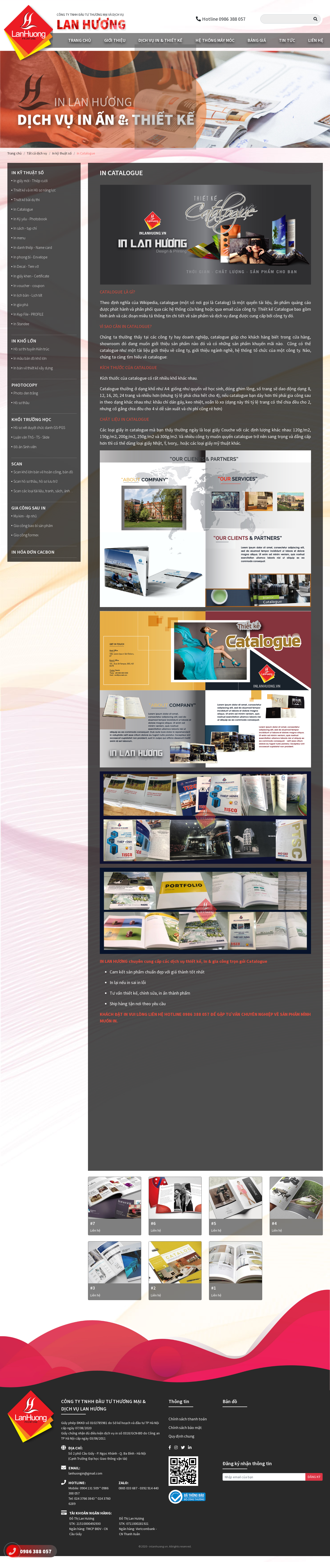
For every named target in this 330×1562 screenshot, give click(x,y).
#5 (213, 1227)
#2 (153, 1294)
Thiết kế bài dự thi (26, 201)
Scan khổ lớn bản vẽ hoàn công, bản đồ (43, 480)
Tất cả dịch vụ (37, 154)
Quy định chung (181, 1442)
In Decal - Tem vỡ (26, 270)
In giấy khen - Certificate (31, 280)
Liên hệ (315, 41)
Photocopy (24, 391)
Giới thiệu (114, 41)
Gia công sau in (29, 523)
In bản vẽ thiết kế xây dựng (33, 374)
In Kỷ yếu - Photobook (29, 221)
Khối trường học (32, 427)
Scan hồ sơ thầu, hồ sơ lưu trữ (35, 490)
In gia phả (20, 309)
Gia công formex (25, 551)
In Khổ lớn (24, 346)
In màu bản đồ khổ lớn (30, 364)
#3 (92, 1294)
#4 (274, 1227)
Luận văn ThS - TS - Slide (32, 445)
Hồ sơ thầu (20, 409)
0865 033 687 (128, 1494)
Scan (17, 472)
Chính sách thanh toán (188, 1424)
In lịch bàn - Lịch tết (27, 300)
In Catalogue (22, 211)
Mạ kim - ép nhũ (24, 531)
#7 (92, 1227)
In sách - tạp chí (24, 231)
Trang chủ (79, 41)
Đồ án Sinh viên (24, 455)
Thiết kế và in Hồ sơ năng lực (34, 191)
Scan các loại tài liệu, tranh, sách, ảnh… (38, 503)
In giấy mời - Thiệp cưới (30, 181)
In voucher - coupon (28, 290)
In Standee (21, 329)
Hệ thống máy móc (215, 41)
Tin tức (287, 41)
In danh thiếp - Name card (32, 250)
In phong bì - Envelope (30, 260)
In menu (18, 240)
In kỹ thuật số (62, 154)
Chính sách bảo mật (185, 1433)
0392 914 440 (149, 1494)
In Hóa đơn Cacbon (34, 568)
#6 (153, 1227)
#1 (213, 1294)
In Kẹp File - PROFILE (28, 319)
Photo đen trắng (25, 400)
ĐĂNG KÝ (314, 1482)
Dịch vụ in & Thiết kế (160, 41)
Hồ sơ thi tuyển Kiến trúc (31, 355)
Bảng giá (257, 41)
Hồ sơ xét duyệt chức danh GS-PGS (40, 435)
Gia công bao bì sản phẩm (33, 541)
